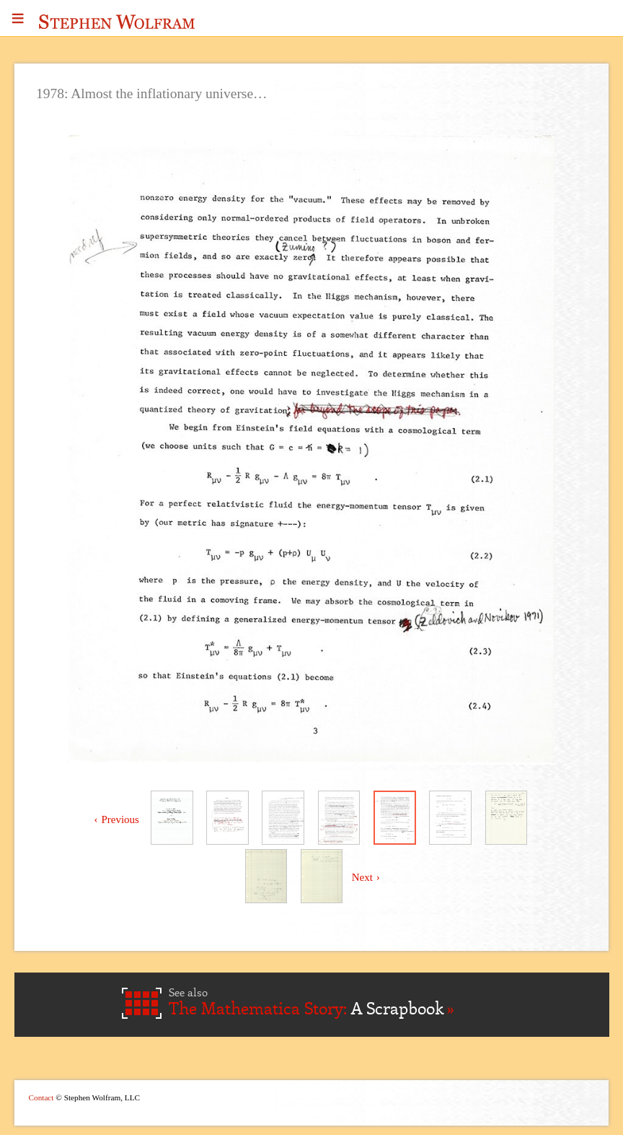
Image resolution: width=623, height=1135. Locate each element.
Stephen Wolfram (117, 21)
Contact (41, 1097)
